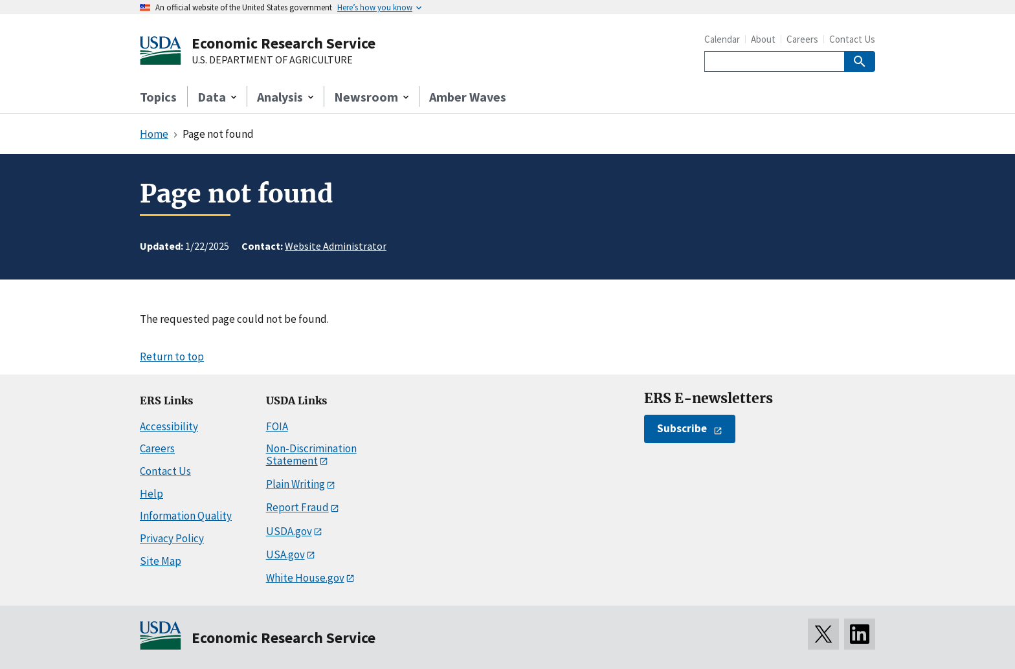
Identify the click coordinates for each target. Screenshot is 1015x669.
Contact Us (852, 39)
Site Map (160, 561)
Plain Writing (295, 484)
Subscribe (682, 428)
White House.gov (305, 578)
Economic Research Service (283, 43)
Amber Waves (467, 97)
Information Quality (186, 516)
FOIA (277, 426)
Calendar (722, 39)
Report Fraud (297, 507)
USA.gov (285, 554)
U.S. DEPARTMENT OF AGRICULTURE (272, 60)
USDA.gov (289, 531)
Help (151, 494)
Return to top (172, 356)
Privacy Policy (172, 538)
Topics (158, 97)
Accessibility (169, 426)
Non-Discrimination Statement (311, 454)
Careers (802, 39)
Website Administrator (335, 245)
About (763, 39)
